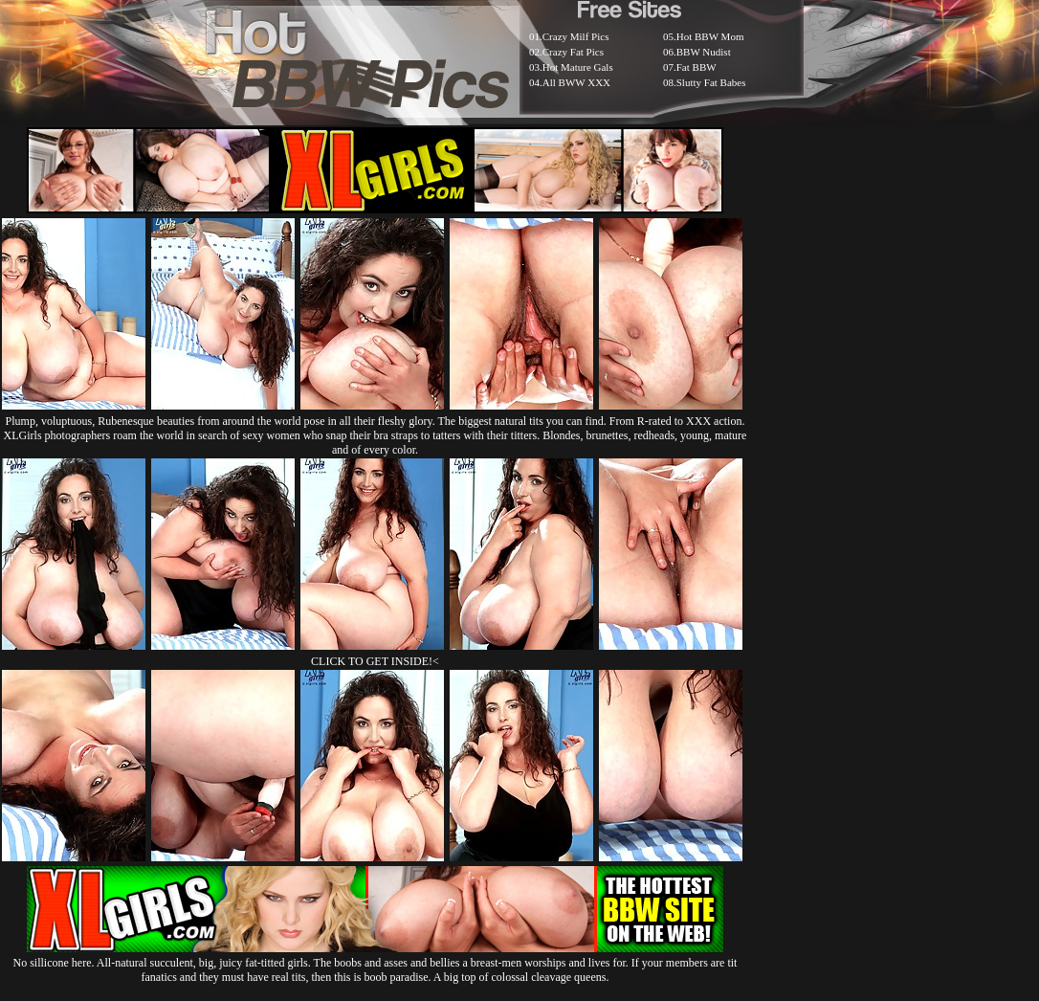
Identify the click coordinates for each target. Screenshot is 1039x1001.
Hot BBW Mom (710, 36)
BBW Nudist (703, 51)
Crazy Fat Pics (573, 51)
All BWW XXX (576, 82)
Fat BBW (696, 67)
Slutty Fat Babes (711, 82)
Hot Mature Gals (577, 67)
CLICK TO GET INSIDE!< (375, 661)
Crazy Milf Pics (575, 36)
